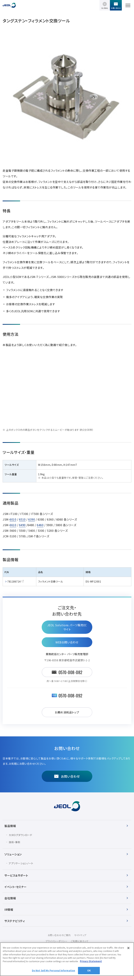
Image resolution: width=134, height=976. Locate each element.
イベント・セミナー (15, 887)
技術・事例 (14, 842)
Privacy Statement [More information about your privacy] (91, 961)
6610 (13, 525)
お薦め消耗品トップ (67, 712)
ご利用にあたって (79, 941)
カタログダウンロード (20, 835)
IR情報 (8, 909)
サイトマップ (80, 935)
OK (89, 970)
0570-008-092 (70, 695)
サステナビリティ (14, 921)
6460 (40, 525)
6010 (13, 519)
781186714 (14, 581)
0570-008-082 (70, 672)
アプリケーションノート (21, 863)
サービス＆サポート (16, 875)
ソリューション (13, 854)
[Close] (128, 948)
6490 (22, 525)
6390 (31, 519)
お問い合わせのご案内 (59, 935)
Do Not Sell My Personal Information (53, 970)
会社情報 (10, 898)
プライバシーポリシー (56, 941)
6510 (22, 519)
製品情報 (10, 826)
